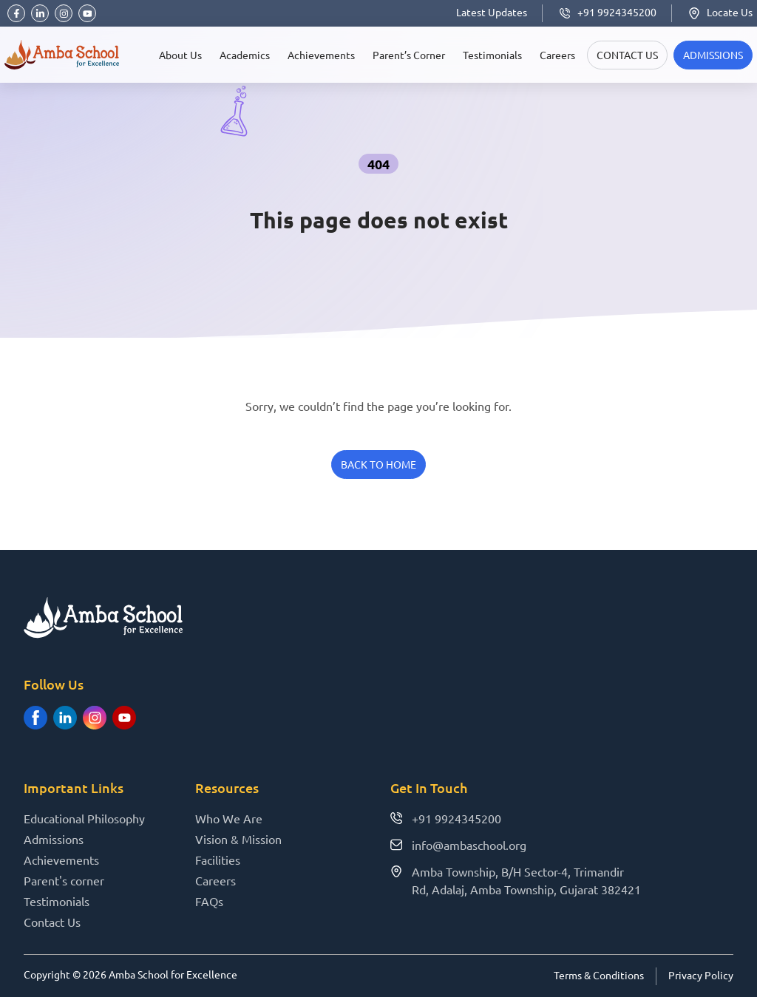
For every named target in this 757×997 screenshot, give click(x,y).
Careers (557, 54)
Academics (245, 54)
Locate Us (720, 12)
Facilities (217, 859)
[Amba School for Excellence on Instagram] (94, 718)
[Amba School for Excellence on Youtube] (124, 718)
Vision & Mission (238, 838)
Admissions (54, 838)
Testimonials (492, 54)
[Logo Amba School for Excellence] (61, 54)
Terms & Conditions (599, 974)
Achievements (321, 54)
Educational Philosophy (84, 818)
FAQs (209, 901)
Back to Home (378, 464)
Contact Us (627, 54)
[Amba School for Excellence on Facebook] (35, 718)
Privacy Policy (700, 974)
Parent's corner (64, 880)
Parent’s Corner (409, 54)
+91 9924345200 (606, 11)
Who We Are (228, 818)
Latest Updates (491, 11)
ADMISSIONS (713, 54)
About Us (180, 54)
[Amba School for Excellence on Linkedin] (65, 718)
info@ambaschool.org (458, 845)
